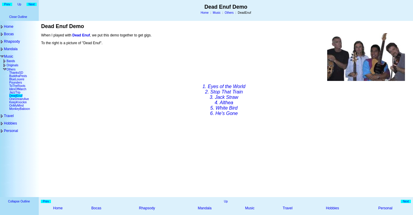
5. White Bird (224, 107)
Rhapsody (12, 41)
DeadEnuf (15, 95)
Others (229, 12)
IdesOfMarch (17, 89)
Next (32, 4)
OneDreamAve (19, 99)
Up (19, 4)
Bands (11, 61)
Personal (11, 131)
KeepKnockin (18, 102)
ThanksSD (16, 72)
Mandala (11, 49)
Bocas (9, 34)
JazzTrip (14, 92)
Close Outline (18, 17)
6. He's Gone (224, 113)
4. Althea (224, 102)
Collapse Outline (19, 201)
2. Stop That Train (224, 91)
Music (217, 12)
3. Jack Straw (223, 97)
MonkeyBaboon (19, 108)
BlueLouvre (16, 79)
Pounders (15, 82)
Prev (7, 4)
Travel (9, 116)
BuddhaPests (18, 76)
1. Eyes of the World (223, 86)
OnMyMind (16, 105)
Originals (12, 65)
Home (205, 12)
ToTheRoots (17, 85)
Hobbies (10, 123)
